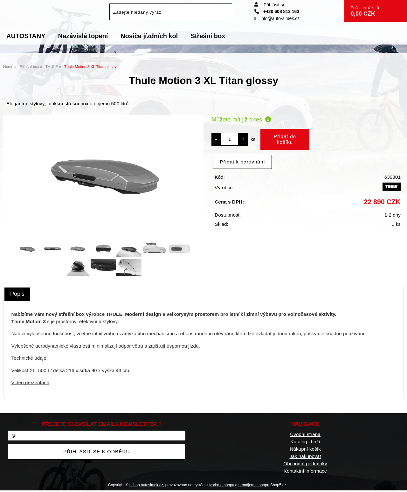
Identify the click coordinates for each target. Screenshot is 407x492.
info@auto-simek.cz (277, 18)
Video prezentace (30, 382)
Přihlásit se (274, 4)
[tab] (17, 294)
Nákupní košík (305, 449)
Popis (17, 294)
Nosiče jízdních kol (149, 35)
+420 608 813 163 (276, 11)
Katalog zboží (305, 441)
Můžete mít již (241, 119)
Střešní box (207, 35)
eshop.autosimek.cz (146, 485)
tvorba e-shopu (221, 485)
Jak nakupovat (305, 456)
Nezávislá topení (83, 35)
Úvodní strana (305, 434)
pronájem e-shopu (253, 485)
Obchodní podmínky (305, 463)
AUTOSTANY (25, 35)
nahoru (397, 482)
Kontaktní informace (305, 471)
